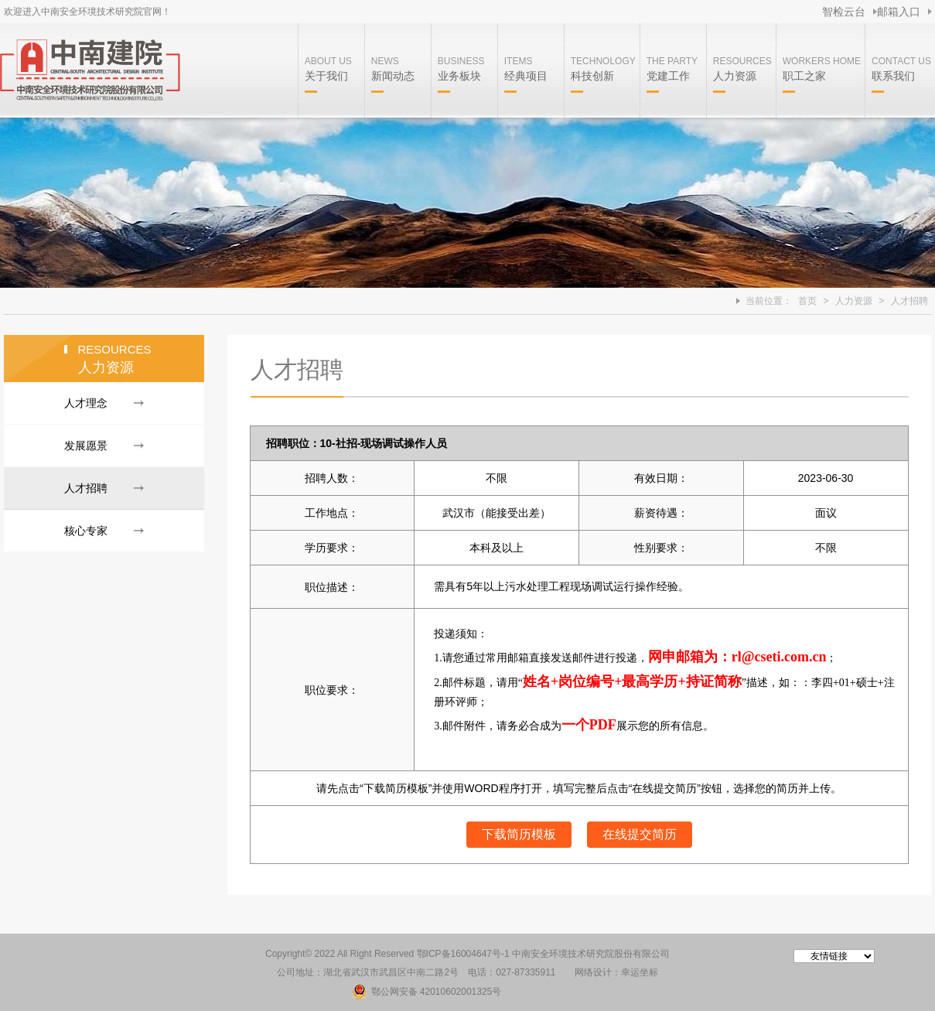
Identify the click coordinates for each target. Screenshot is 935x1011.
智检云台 (843, 11)
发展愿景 (85, 445)
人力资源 (853, 300)
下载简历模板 (519, 834)
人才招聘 (909, 300)
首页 (807, 300)
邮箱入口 (898, 11)
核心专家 (85, 530)
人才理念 (85, 403)
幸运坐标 (639, 972)
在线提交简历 (639, 834)
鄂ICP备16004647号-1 (463, 953)
